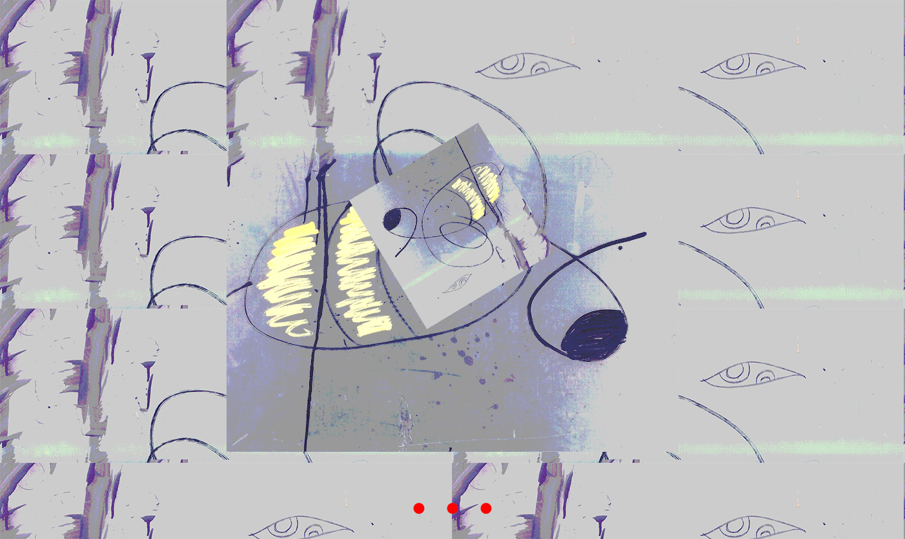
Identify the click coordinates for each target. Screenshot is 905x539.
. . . (452, 490)
